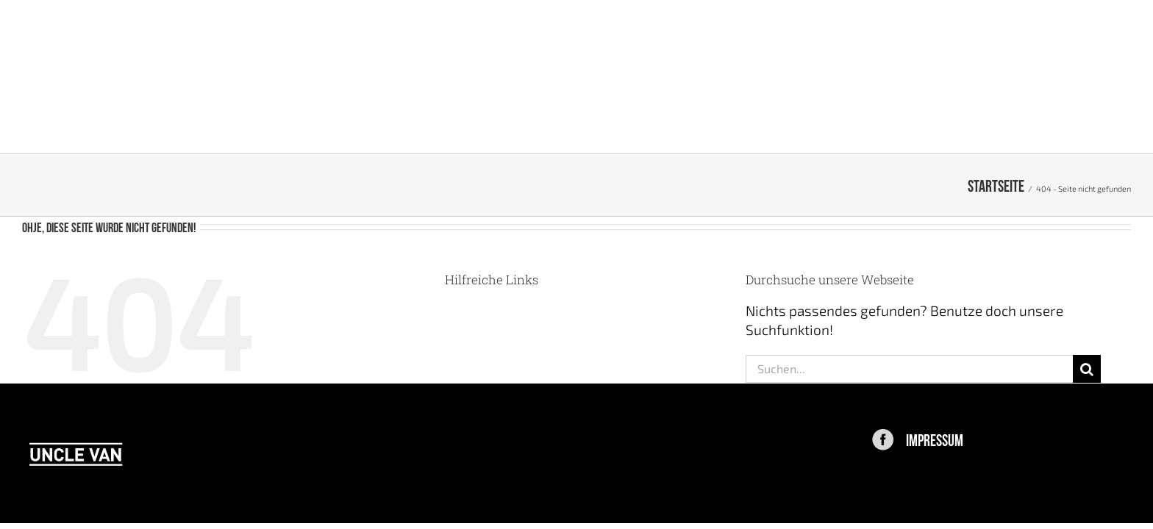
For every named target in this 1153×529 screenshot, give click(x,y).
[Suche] (1087, 369)
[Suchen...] (909, 369)
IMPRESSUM (934, 439)
